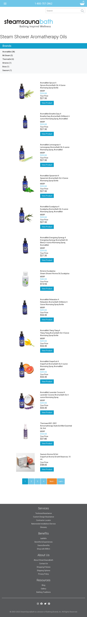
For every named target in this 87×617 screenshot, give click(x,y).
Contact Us (43, 564)
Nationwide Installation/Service (43, 524)
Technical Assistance (43, 513)
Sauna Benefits (44, 545)
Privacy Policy (43, 574)
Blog (43, 585)
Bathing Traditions (43, 592)
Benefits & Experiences (44, 542)
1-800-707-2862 (43, 3)
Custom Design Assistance (43, 517)
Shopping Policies (43, 567)
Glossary (43, 527)
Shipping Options (43, 570)
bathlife (44, 538)
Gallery (43, 589)
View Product (47, 103)
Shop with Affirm (43, 549)
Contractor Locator (43, 520)
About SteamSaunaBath (43, 560)
